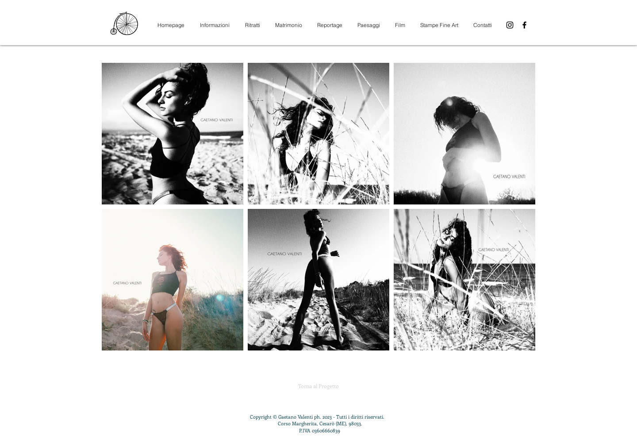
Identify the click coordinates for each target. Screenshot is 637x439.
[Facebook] (524, 25)
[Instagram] (509, 25)
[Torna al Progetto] (318, 386)
